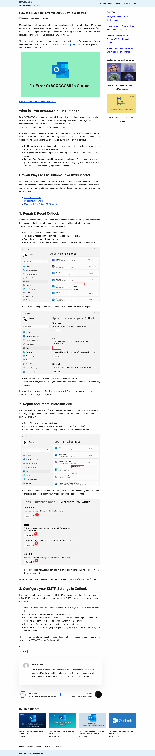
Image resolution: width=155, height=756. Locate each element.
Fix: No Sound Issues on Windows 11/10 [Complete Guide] (118, 39)
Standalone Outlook (32, 197)
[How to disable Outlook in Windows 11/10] (62, 720)
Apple (99, 3)
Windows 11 (127, 3)
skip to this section (76, 44)
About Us (21, 746)
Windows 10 (118, 3)
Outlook (23, 651)
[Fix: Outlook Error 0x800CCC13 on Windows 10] (122, 720)
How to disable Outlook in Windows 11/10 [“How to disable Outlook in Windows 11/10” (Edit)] (37, 101)
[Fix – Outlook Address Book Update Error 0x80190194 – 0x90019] (92, 720)
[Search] (135, 3)
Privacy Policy (49, 746)
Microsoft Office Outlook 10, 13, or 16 (40, 204)
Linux (104, 3)
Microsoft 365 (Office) (33, 201)
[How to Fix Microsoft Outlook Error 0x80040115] (32, 720)
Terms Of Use (59, 746)
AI (94, 3)
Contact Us (30, 746)
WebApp (110, 3)
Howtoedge (25, 2)
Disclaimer (39, 746)
